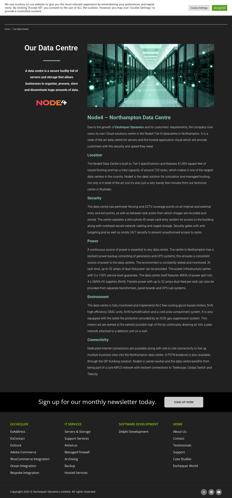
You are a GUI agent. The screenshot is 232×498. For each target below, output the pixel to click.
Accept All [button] (219, 7)
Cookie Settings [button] (199, 7)
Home (7, 29)
